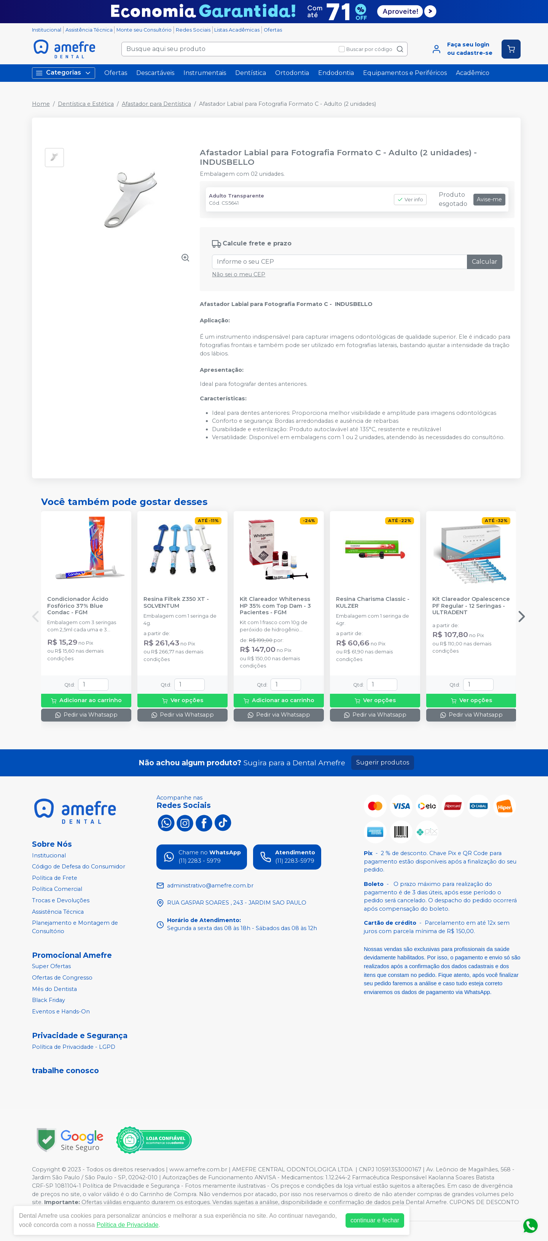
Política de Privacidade (128, 1225)
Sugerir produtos (382, 762)
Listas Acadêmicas (237, 30)
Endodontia (336, 72)
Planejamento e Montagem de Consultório (75, 927)
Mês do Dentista (54, 989)
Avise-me (489, 199)
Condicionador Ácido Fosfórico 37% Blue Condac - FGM (77, 606)
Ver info (410, 199)
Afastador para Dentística (156, 103)
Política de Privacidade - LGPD (73, 1046)
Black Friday (48, 1000)
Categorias (63, 73)
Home (41, 103)
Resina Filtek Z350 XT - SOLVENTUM (176, 602)
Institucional (46, 30)
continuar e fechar (374, 1220)
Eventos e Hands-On (61, 1011)
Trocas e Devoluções (60, 900)
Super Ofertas (51, 966)
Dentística (250, 72)
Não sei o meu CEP (238, 274)
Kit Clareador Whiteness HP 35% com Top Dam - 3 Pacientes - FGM (275, 606)
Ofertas (273, 30)
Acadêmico (472, 72)
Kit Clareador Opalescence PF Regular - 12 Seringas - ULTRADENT (471, 606)
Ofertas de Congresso (62, 977)
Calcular (484, 261)
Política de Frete (54, 878)
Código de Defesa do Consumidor (78, 866)
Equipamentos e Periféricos (405, 72)
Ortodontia (292, 72)
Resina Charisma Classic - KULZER (372, 602)
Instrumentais (204, 72)
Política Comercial (57, 889)
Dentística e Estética (86, 103)
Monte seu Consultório (144, 30)
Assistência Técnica (89, 30)
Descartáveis (155, 72)
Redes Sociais (193, 30)
